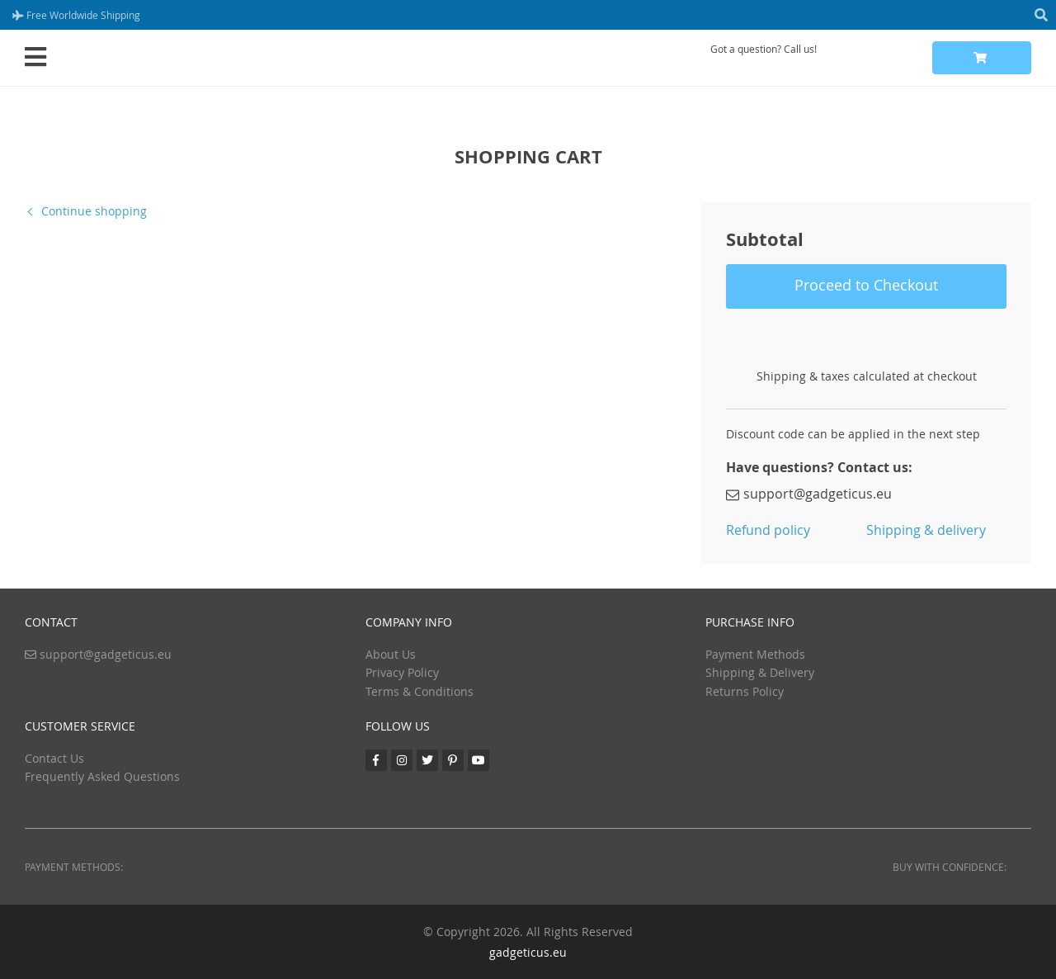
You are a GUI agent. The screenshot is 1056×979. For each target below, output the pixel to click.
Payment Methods (755, 654)
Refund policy (768, 530)
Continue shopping (94, 211)
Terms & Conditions (419, 691)
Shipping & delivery (926, 530)
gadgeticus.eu (528, 952)
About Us (390, 654)
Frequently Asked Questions (102, 776)
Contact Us (54, 758)
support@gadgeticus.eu (809, 494)
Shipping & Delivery (759, 672)
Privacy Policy (402, 672)
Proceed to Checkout (866, 285)
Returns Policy (744, 691)
